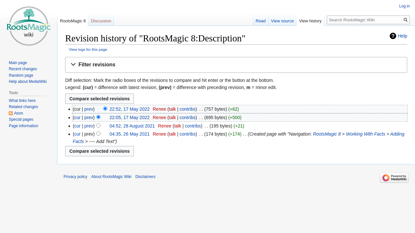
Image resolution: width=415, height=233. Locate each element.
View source (282, 20)
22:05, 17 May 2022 (130, 117)
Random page (21, 75)
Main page (18, 63)
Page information (23, 126)
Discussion (101, 20)
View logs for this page (88, 49)
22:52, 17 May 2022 (130, 109)
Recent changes (23, 69)
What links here (22, 100)
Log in (404, 6)
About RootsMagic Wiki (111, 176)
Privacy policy (75, 176)
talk (172, 109)
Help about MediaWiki (28, 81)
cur (77, 117)
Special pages (21, 119)
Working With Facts (365, 134)
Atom (18, 113)
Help (402, 36)
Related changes (23, 107)
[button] (236, 65)
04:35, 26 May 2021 (130, 134)
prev (88, 109)
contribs (188, 109)
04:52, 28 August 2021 (132, 125)
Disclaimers (145, 176)
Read (261, 20)
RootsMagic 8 (327, 134)
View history (310, 20)
